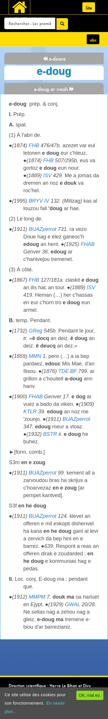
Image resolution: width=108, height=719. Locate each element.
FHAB (88, 244)
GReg (36, 331)
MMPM (37, 597)
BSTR (50, 434)
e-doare (54, 59)
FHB (34, 145)
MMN (35, 356)
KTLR (30, 411)
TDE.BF (67, 371)
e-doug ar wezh (54, 89)
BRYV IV (39, 201)
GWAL (72, 604)
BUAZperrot (42, 229)
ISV (47, 175)
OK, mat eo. (90, 695)
